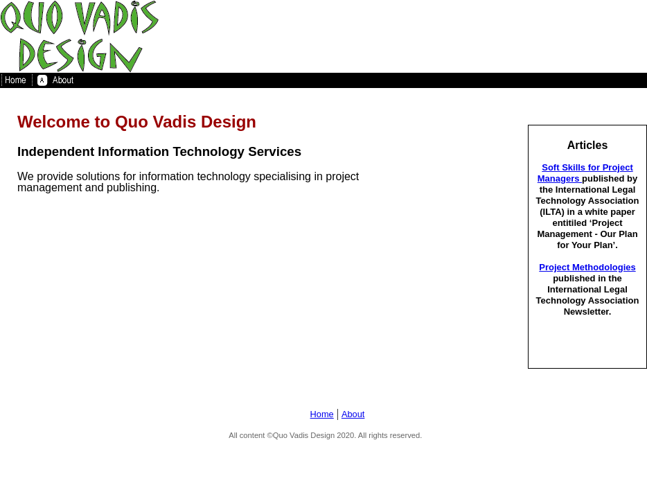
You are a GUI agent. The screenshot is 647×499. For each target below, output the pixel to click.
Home (322, 414)
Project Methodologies (587, 267)
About (353, 414)
